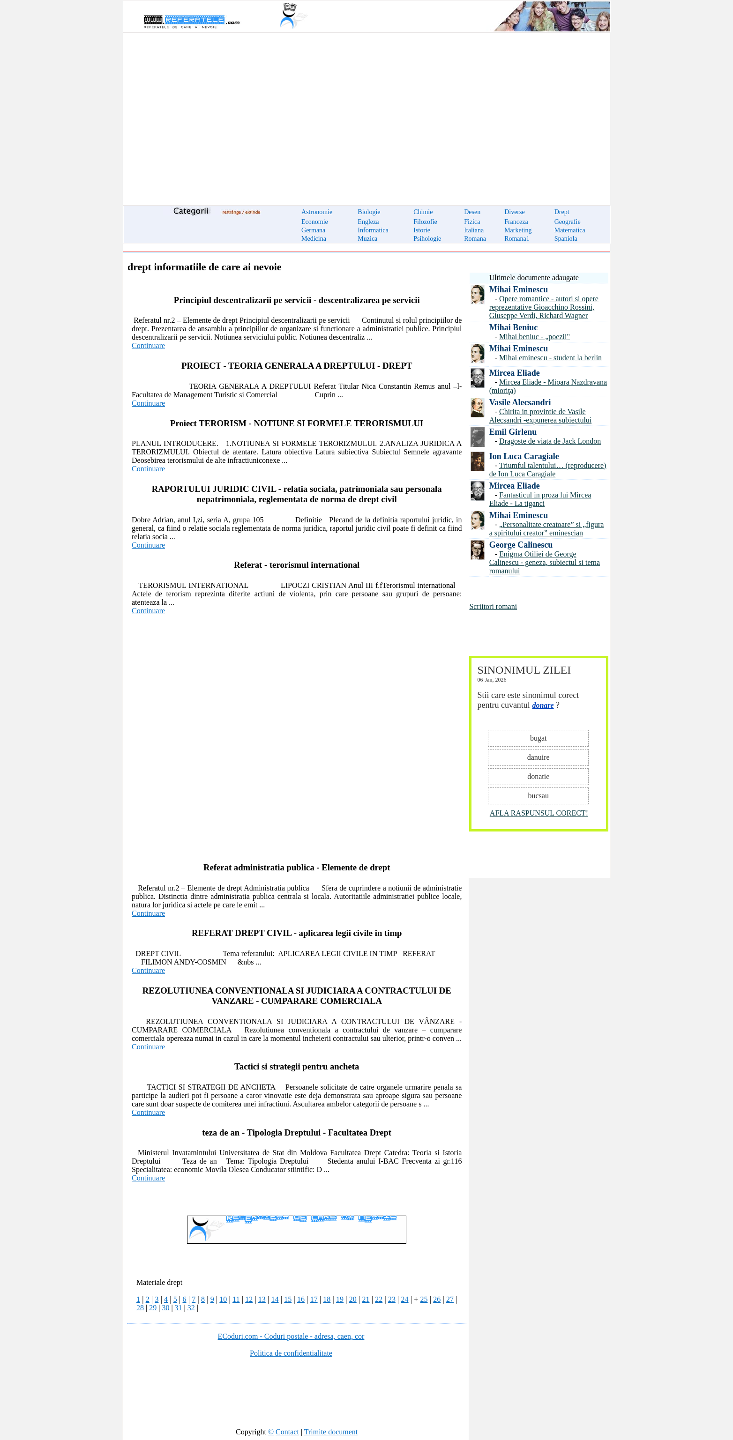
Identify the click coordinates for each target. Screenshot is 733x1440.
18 (326, 1299)
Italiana (474, 230)
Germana (313, 230)
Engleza (368, 221)
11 (235, 1299)
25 (424, 1299)
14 (275, 1299)
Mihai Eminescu (518, 289)
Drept (561, 211)
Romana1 (517, 238)
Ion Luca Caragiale (524, 456)
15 (288, 1299)
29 (153, 1308)
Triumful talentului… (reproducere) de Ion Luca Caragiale (547, 469)
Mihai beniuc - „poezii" (534, 337)
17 (314, 1299)
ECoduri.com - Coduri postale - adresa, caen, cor (291, 1336)
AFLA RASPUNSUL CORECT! (539, 813)
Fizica (472, 221)
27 (450, 1299)
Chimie (423, 211)
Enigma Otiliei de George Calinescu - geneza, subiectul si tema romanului (544, 562)
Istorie (421, 230)
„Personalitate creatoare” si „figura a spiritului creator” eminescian (546, 528)
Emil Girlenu (513, 432)
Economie (314, 221)
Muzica (367, 238)
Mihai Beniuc (513, 327)
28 (140, 1308)
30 (165, 1308)
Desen (472, 211)
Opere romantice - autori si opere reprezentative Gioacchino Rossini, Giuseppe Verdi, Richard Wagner (543, 307)
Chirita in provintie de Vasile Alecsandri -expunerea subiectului (540, 416)
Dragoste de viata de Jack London (550, 441)
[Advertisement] (366, 113)
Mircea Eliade (514, 373)
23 (392, 1299)
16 (301, 1299)
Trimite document (331, 1432)
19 (340, 1299)
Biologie (369, 211)
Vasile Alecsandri (520, 402)
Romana (475, 238)
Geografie (567, 221)
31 (178, 1308)
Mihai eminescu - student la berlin (550, 358)
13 (262, 1299)
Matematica (569, 230)
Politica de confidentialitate (291, 1353)
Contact (287, 1432)
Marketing (517, 230)
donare (542, 705)
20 (353, 1299)
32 (191, 1308)
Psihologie (427, 238)
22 (378, 1299)
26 (437, 1299)
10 (223, 1299)
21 (365, 1299)
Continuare (148, 345)
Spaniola (565, 238)
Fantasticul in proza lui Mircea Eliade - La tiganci (540, 499)
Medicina (313, 238)
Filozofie (425, 221)
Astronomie (316, 211)
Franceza (516, 221)
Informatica (373, 230)
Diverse (514, 211)
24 (405, 1299)
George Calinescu (521, 544)
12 (249, 1299)
